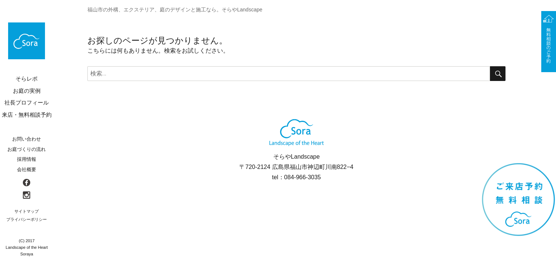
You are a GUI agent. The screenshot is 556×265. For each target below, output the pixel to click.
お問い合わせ (26, 139)
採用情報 (26, 159)
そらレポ (26, 78)
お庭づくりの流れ (26, 149)
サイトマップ (26, 211)
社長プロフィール (26, 102)
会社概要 (26, 169)
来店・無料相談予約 (27, 115)
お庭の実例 (27, 91)
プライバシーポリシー (26, 219)
